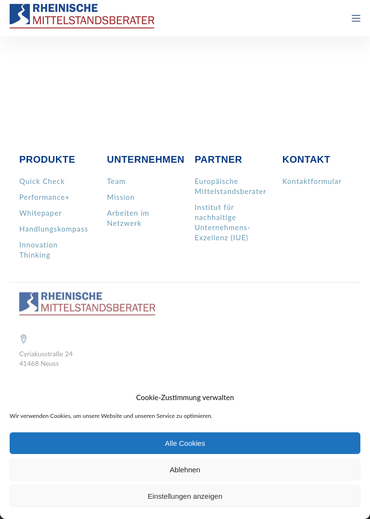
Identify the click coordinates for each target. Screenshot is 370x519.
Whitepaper (40, 212)
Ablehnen (185, 470)
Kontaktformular (312, 181)
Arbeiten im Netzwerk (128, 217)
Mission (121, 197)
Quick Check (42, 181)
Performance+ (44, 197)
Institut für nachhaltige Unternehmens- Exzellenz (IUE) (223, 222)
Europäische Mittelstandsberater (230, 186)
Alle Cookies (185, 443)
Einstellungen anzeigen (184, 496)
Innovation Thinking (38, 249)
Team (116, 181)
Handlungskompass (53, 228)
